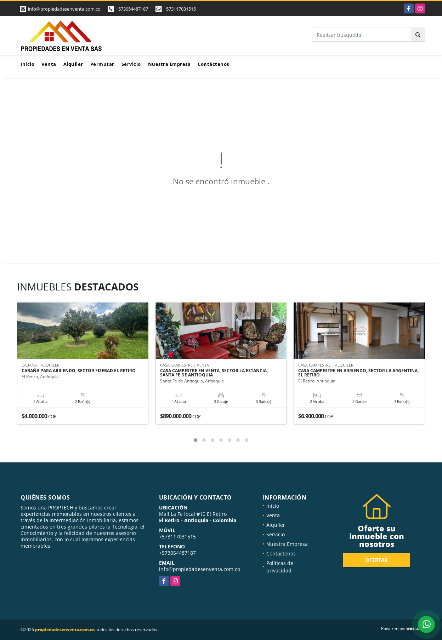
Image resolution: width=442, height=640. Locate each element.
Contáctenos (213, 64)
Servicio (131, 64)
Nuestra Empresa (169, 64)
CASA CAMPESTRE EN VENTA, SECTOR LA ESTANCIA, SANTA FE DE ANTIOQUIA (214, 373)
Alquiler (73, 64)
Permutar (102, 64)
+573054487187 (132, 9)
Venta (48, 64)
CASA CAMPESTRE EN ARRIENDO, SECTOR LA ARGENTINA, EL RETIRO (358, 373)
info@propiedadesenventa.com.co (199, 569)
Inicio (27, 64)
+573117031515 (180, 9)
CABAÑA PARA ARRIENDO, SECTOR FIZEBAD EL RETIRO (79, 371)
